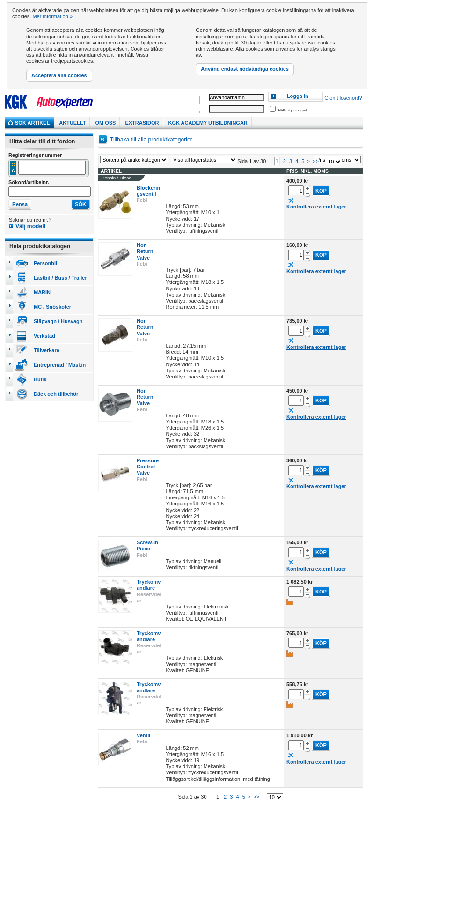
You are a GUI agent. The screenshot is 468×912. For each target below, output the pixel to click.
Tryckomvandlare (149, 592)
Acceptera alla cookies (59, 75)
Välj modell (30, 226)
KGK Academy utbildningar (208, 123)
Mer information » (52, 16)
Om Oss (105, 123)
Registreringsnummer (35, 155)
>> (316, 168)
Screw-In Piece (147, 552)
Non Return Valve (145, 258)
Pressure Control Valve (148, 473)
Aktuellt (72, 123)
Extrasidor (142, 123)
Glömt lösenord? (343, 98)
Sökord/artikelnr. (28, 182)
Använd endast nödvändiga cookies (245, 69)
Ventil (143, 742)
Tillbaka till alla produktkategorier (151, 139)
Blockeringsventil (148, 198)
